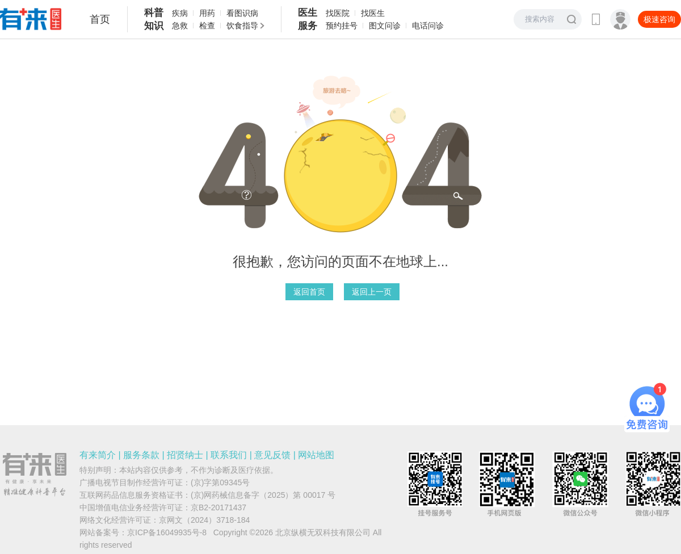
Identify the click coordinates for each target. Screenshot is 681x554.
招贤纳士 (185, 455)
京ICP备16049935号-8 (167, 532)
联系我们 (229, 455)
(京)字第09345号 (220, 482)
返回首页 (309, 291)
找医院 (338, 13)
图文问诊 (385, 25)
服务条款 (141, 455)
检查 (207, 25)
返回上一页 (372, 291)
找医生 (373, 13)
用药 (207, 13)
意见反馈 (272, 455)
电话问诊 (428, 25)
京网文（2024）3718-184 (204, 519)
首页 (100, 19)
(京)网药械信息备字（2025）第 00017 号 (263, 495)
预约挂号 (342, 25)
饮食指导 (242, 25)
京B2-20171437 (218, 507)
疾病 (180, 13)
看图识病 (242, 13)
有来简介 (97, 455)
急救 (180, 25)
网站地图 (316, 455)
